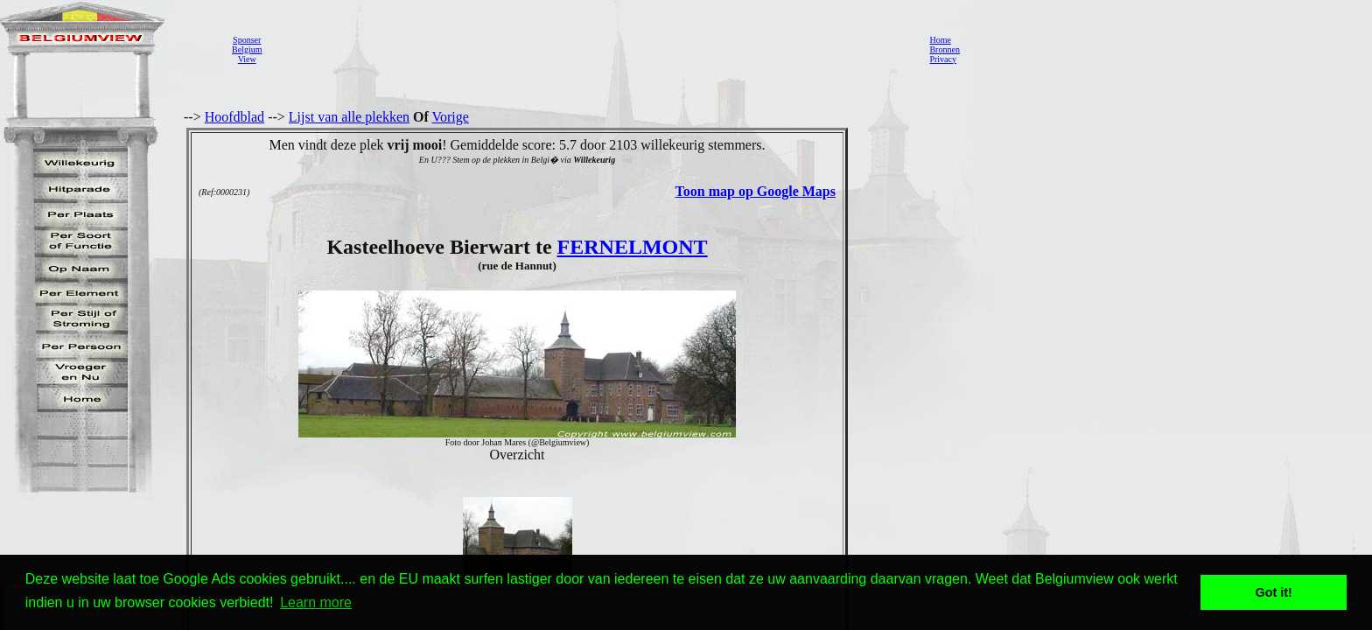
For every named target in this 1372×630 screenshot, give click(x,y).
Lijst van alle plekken (349, 116)
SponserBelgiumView (247, 49)
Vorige (450, 116)
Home (939, 40)
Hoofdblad (234, 116)
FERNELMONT (632, 246)
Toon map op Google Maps (756, 191)
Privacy (942, 59)
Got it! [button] (1274, 592)
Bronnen (944, 49)
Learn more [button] (316, 602)
